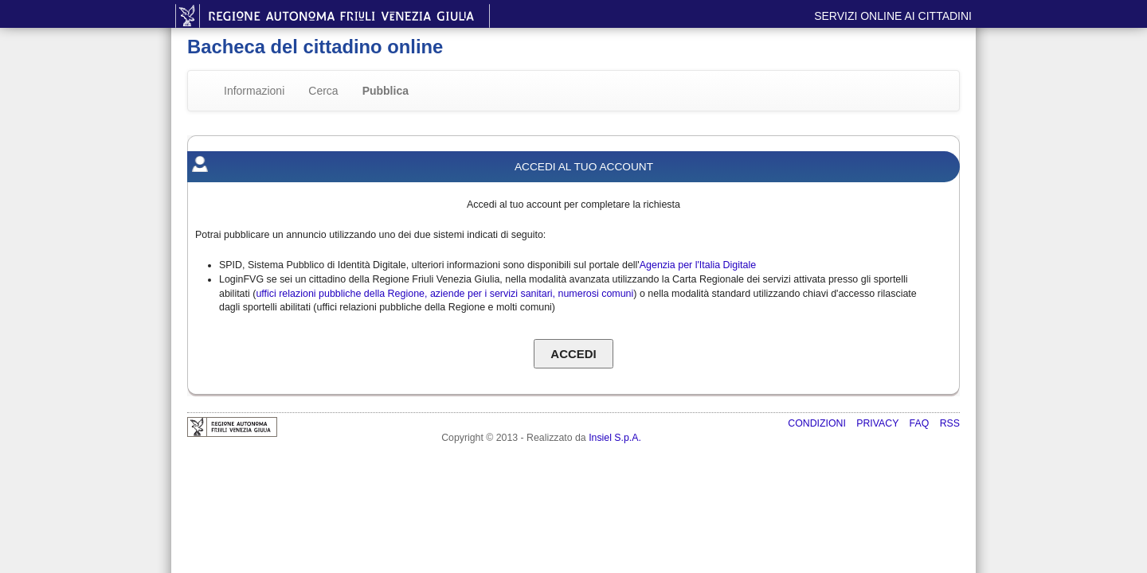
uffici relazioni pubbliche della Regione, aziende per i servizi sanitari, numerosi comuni (444, 293)
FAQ (921, 423)
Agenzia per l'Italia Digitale (698, 265)
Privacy (878, 423)
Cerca (323, 90)
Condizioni (818, 423)
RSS (950, 423)
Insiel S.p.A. (615, 437)
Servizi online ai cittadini (893, 16)
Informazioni (254, 90)
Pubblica (385, 90)
